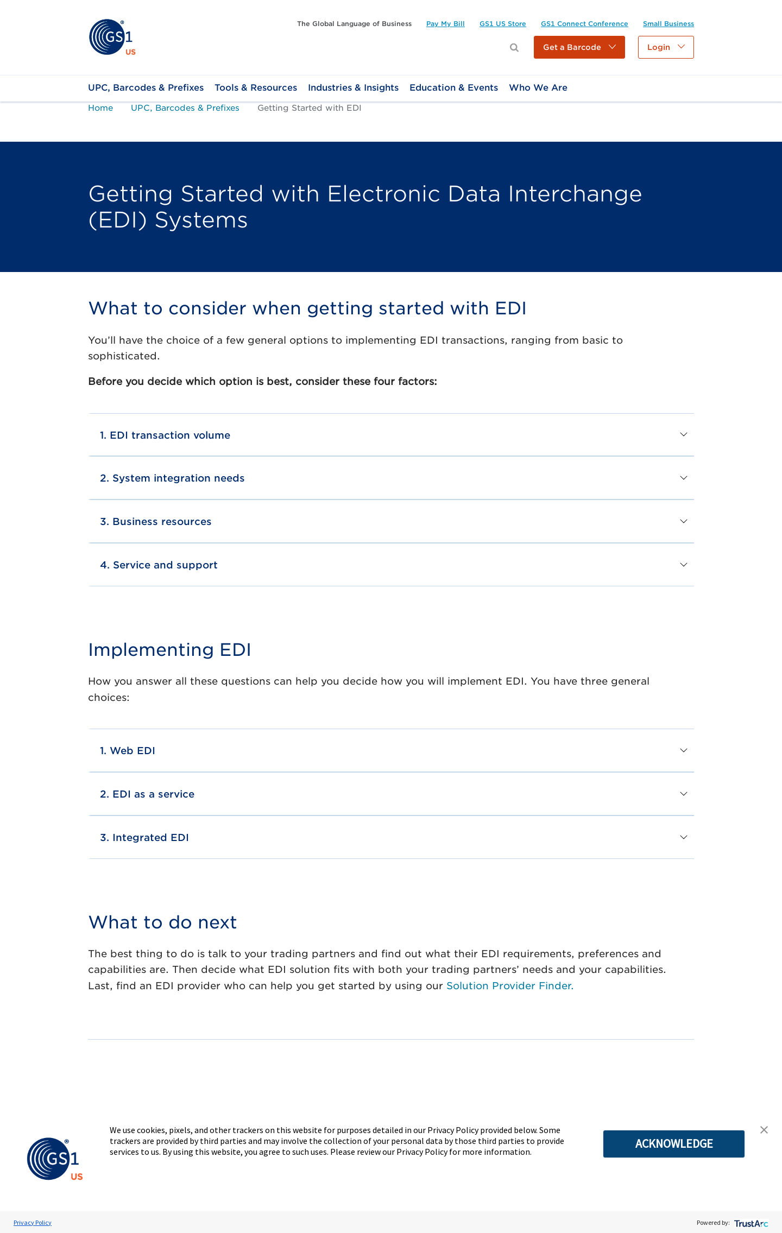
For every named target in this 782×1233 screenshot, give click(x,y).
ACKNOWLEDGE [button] (674, 1143)
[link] (112, 36)
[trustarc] (750, 1222)
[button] (579, 47)
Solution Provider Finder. (510, 985)
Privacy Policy (33, 1222)
